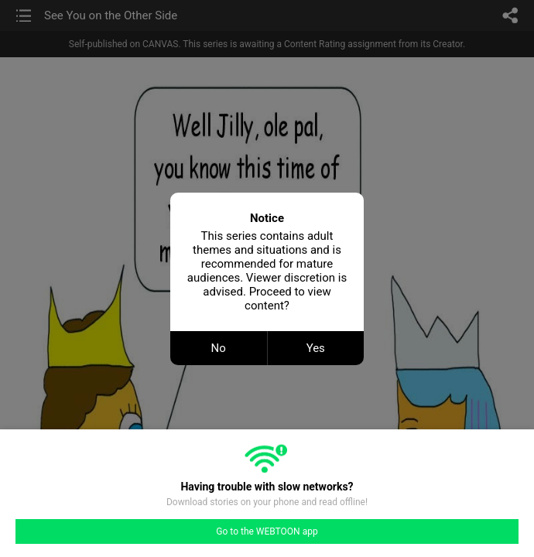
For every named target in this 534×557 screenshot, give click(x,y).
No (218, 348)
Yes (315, 348)
